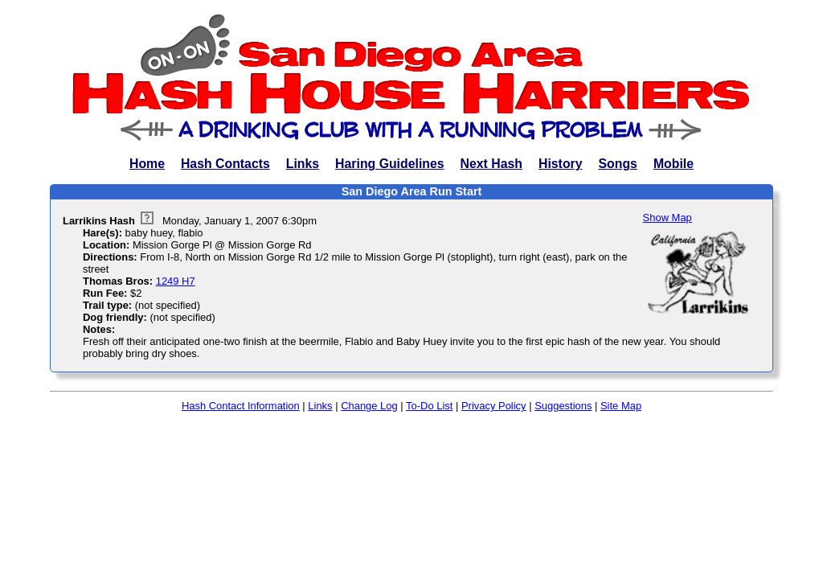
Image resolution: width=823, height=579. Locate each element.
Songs (618, 163)
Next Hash (491, 163)
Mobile (673, 163)
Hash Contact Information (241, 406)
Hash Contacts (225, 163)
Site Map (620, 406)
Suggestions (563, 406)
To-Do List (429, 406)
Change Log (369, 406)
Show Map (667, 217)
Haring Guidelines (389, 163)
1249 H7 (175, 281)
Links (302, 163)
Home (147, 163)
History (560, 163)
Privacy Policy (493, 406)
